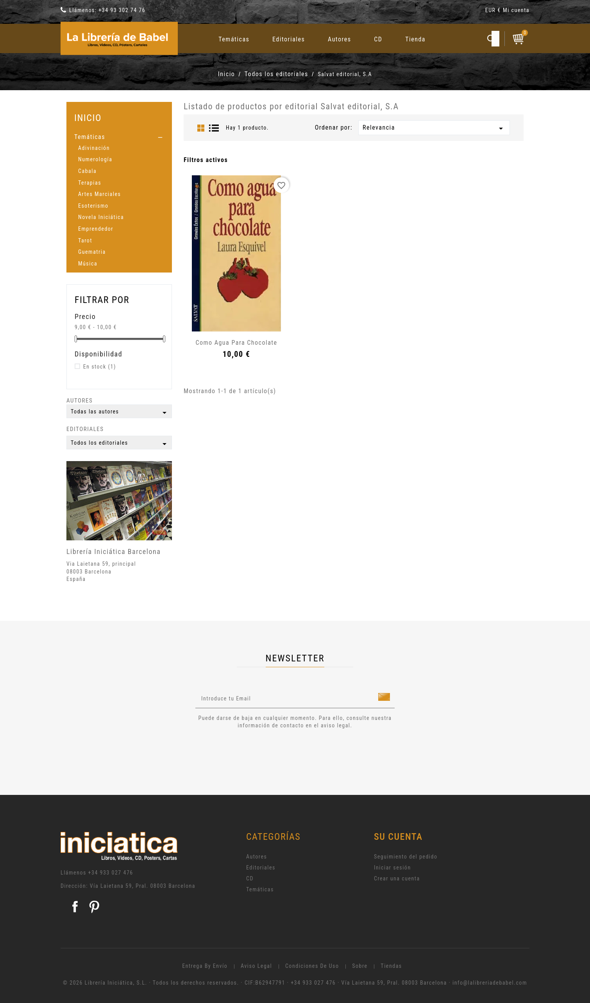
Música (87, 263)
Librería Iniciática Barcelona (113, 551)
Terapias (89, 183)
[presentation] (260, 751)
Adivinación (94, 148)
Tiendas (391, 966)
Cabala (87, 171)
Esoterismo (93, 206)
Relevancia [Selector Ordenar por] (434, 128)
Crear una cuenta (397, 878)
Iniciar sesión (392, 867)
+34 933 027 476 (110, 872)
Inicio (88, 117)
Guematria (92, 252)
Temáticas (233, 39)
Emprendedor (95, 229)
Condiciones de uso (312, 966)
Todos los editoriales (120, 444)
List (214, 128)
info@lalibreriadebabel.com (489, 983)
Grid (201, 128)
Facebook (75, 906)
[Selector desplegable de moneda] (494, 11)
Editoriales (288, 39)
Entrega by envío (204, 966)
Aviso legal (256, 966)
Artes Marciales (99, 194)
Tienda (415, 39)
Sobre (359, 966)
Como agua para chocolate (236, 342)
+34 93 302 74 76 (121, 10)
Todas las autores (120, 412)
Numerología (95, 159)
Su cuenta (398, 837)
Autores (339, 39)
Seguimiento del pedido (406, 856)
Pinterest (94, 906)
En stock (99, 366)
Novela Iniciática (101, 217)
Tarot (85, 240)
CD (378, 39)
